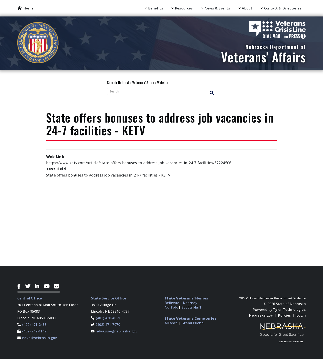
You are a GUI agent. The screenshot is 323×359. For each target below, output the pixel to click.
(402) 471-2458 (34, 324)
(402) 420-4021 (108, 318)
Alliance (171, 322)
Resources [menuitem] (184, 8)
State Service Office (108, 298)
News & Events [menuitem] (217, 8)
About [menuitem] (247, 8)
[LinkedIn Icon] (38, 286)
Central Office (29, 298)
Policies (284, 315)
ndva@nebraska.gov (39, 337)
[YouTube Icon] (48, 286)
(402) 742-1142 (34, 331)
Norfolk (171, 307)
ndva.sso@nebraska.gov (116, 331)
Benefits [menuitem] (155, 8)
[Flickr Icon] (57, 286)
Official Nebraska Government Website (272, 298)
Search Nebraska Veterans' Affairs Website (138, 83)
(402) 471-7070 (108, 324)
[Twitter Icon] (29, 286)
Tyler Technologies (289, 309)
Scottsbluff (191, 307)
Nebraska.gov (261, 315)
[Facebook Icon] (20, 286)
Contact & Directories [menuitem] (283, 8)
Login (301, 315)
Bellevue (172, 302)
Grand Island (192, 322)
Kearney (190, 302)
